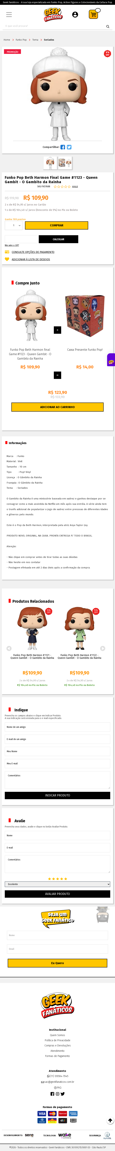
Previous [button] (9, 648)
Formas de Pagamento (57, 1056)
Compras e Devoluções (57, 1045)
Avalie (75, 187)
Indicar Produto (57, 795)
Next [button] (103, 648)
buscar (107, 26)
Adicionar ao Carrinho (57, 407)
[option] (32, 647)
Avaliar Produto (57, 894)
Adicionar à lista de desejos (31, 259)
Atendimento (57, 1050)
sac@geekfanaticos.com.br (57, 1082)
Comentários (57, 780)
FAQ (57, 1087)
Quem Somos (57, 1035)
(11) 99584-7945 (57, 1076)
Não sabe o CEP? (12, 245)
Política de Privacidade (57, 1040)
